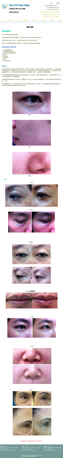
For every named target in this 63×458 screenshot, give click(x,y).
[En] (58, 3)
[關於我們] (51, 21)
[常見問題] (43, 21)
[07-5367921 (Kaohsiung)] (53, 9)
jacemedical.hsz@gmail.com (9, 450)
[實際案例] (25, 21)
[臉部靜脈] (34, 21)
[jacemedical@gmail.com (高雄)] (52, 17)
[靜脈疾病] (9, 21)
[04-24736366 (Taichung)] (53, 7)
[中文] (51, 3)
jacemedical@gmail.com (51, 450)
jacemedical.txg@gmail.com (31, 450)
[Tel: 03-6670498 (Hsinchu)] (52, 6)
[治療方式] (17, 21)
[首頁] (2, 20)
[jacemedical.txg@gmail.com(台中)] (52, 15)
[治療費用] (59, 21)
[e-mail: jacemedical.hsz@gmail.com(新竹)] (50, 12)
